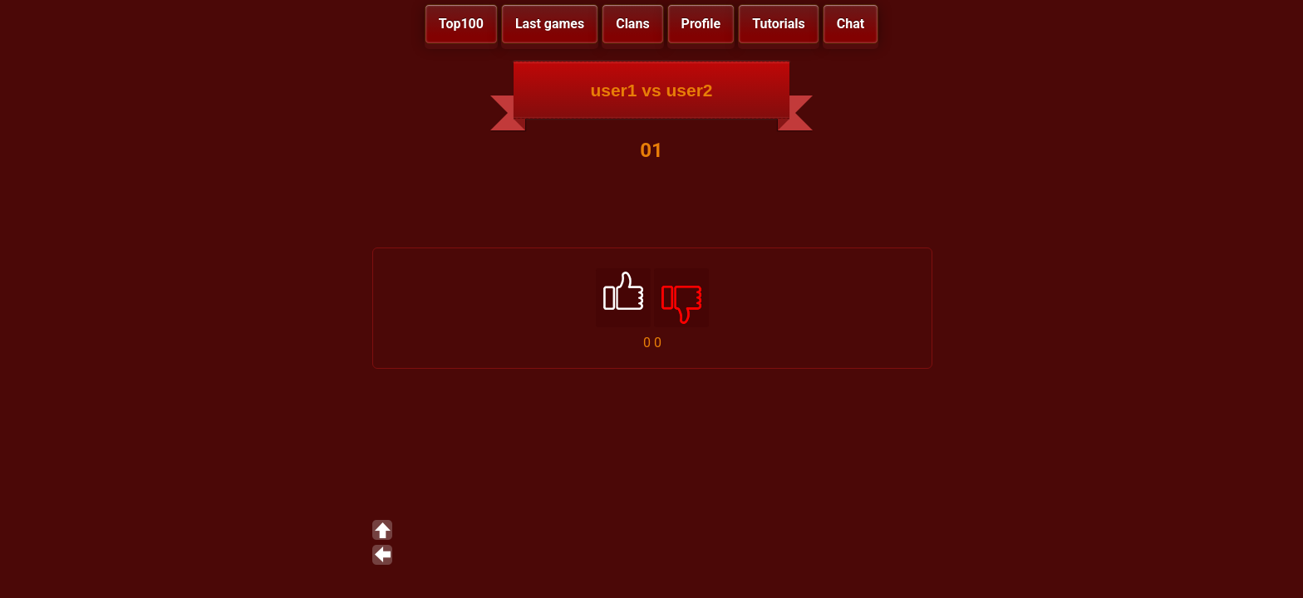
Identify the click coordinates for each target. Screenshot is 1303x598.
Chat (850, 24)
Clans (632, 24)
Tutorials (778, 24)
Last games (549, 24)
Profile (701, 24)
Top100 (461, 24)
